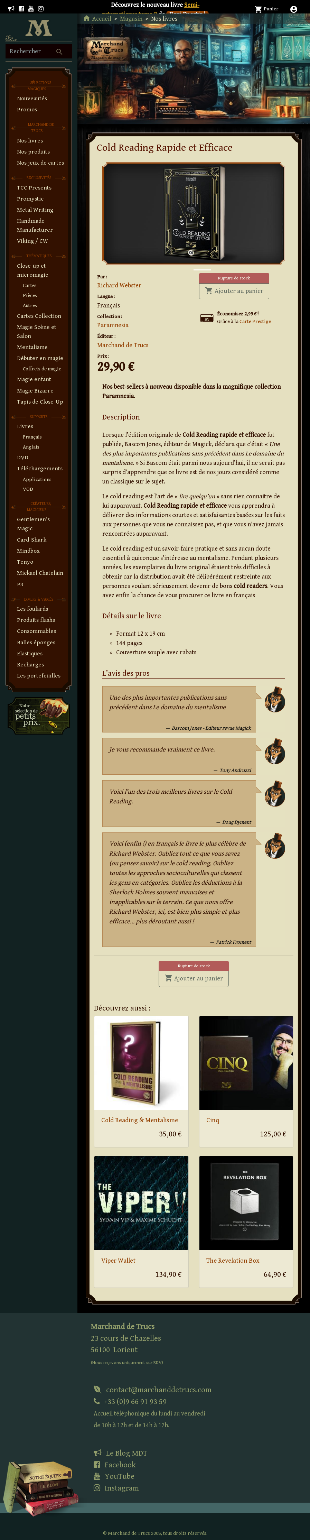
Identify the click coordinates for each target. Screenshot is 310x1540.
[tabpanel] (193, 213)
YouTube (114, 1476)
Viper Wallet (118, 1260)
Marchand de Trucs (122, 345)
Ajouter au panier (237, 290)
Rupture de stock (234, 278)
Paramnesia (113, 325)
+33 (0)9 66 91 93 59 (149, 1413)
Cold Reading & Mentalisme (139, 1120)
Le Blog (120, 1453)
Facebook (115, 1464)
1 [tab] (197, 262)
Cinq (212, 1120)
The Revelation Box (233, 1260)
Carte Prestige (255, 321)
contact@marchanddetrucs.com (153, 1389)
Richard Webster (119, 285)
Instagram (116, 1488)
